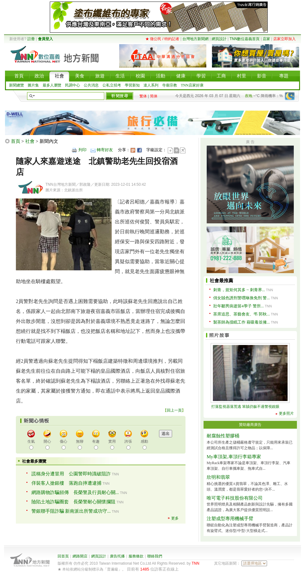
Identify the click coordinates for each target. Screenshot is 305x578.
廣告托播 (117, 556)
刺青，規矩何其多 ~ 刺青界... (239, 289)
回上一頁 (174, 410)
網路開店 (80, 556)
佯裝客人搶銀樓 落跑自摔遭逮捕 (66, 483)
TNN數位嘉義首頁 (245, 39)
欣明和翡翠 (218, 477)
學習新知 (132, 85)
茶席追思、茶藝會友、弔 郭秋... (241, 314)
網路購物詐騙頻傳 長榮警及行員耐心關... (75, 492)
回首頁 (63, 556)
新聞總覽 (16, 85)
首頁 (15, 141)
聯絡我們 (154, 556)
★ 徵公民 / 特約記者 (162, 39)
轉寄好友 (105, 149)
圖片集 (33, 85)
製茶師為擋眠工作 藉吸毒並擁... (241, 322)
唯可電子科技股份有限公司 (235, 498)
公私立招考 (111, 85)
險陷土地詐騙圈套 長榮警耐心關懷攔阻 (73, 501)
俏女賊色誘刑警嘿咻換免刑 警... (241, 298)
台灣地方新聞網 (195, 39)
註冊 (31, 39)
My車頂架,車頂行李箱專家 (234, 456)
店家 (266, 39)
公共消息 (91, 85)
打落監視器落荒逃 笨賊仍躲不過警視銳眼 (245, 406)
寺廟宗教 (169, 85)
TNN (195, 563)
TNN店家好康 (192, 85)
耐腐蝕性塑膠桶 (223, 435)
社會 (30, 141)
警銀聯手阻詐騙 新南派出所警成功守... (71, 511)
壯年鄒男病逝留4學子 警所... (238, 306)
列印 (82, 149)
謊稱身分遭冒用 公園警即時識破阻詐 (71, 473)
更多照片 (286, 413)
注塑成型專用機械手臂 (230, 518)
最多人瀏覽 (52, 85)
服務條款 (136, 556)
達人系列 (150, 85)
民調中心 (72, 85)
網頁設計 (219, 39)
